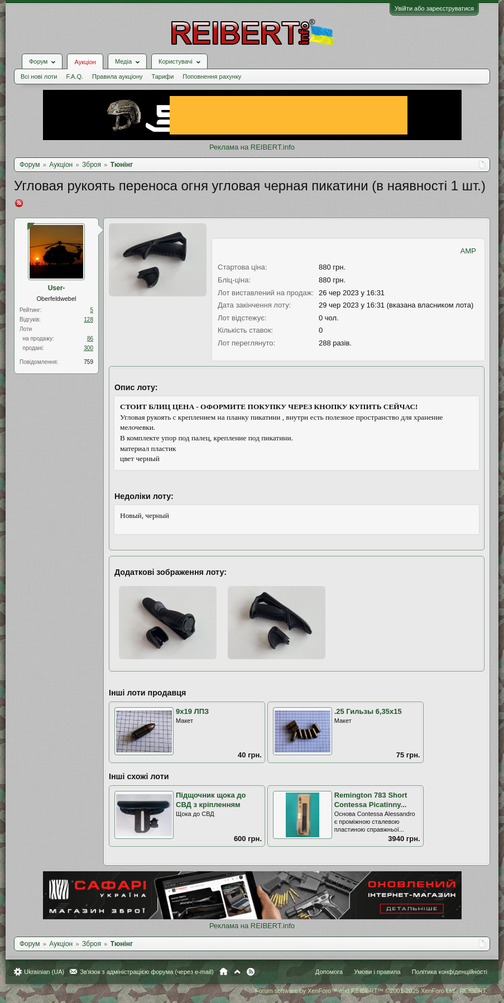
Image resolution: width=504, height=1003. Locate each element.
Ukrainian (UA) (44, 971)
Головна (223, 972)
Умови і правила (377, 971)
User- (56, 288)
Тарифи (163, 76)
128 (88, 319)
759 (88, 362)
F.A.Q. (74, 76)
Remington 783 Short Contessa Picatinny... (370, 800)
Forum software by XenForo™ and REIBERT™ (371, 990)
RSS (251, 972)
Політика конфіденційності (449, 971)
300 (88, 348)
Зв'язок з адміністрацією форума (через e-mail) (147, 971)
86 (90, 338)
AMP (468, 251)
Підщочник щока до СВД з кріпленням (211, 800)
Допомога (329, 971)
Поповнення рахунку (212, 76)
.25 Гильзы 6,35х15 (368, 711)
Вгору (237, 972)
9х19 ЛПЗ (192, 711)
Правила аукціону (117, 76)
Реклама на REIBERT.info (252, 147)
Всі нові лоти (39, 76)
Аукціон (84, 62)
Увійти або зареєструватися (434, 8)
